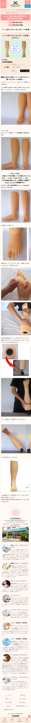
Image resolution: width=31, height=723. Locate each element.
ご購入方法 (22, 695)
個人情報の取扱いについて (22, 706)
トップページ (8, 695)
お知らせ (8, 706)
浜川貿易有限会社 (15, 518)
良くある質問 (8, 702)
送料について (8, 698)
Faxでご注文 (22, 698)
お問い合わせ (22, 702)
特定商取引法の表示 (8, 709)
